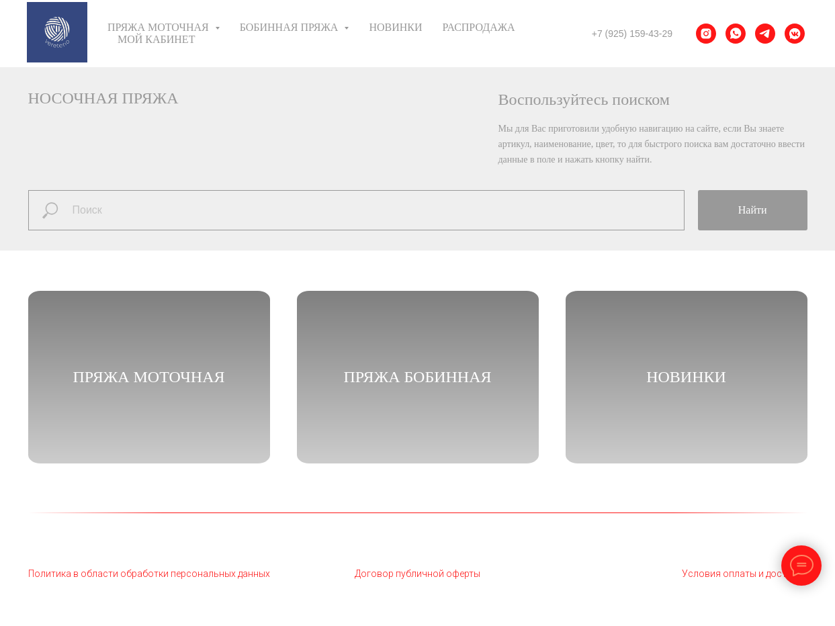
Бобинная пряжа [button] (290, 27)
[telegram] (765, 34)
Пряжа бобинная (417, 377)
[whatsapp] (736, 34)
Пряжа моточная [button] (159, 27)
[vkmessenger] (795, 34)
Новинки (395, 27)
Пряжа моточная (148, 377)
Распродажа (479, 27)
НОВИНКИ (686, 377)
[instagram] (706, 34)
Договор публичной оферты (417, 573)
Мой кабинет (156, 39)
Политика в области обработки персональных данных (149, 573)
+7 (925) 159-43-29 (632, 33)
